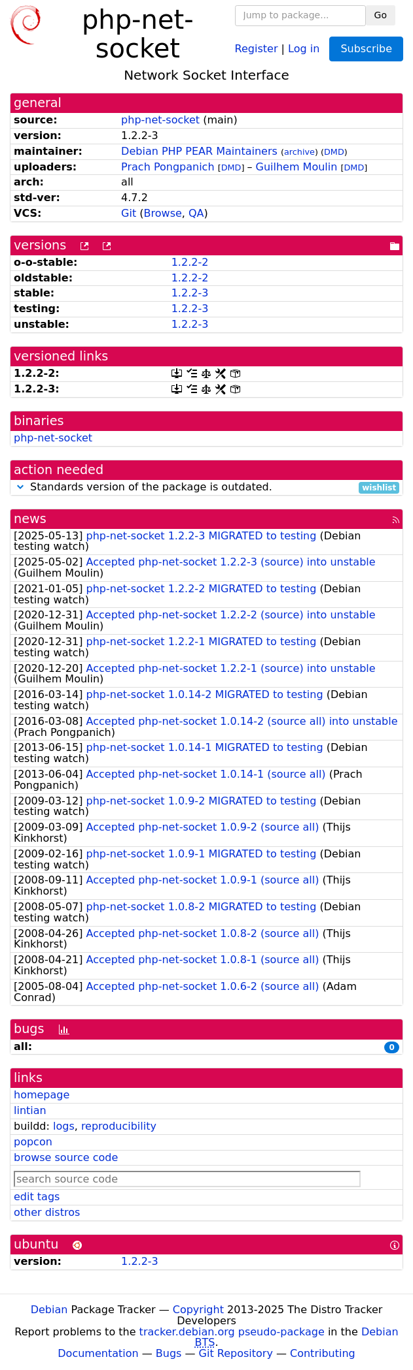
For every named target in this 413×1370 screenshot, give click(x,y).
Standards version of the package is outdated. (206, 487)
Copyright (198, 1309)
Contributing (322, 1353)
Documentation (98, 1353)
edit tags (37, 1196)
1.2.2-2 (190, 262)
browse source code (66, 1157)
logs (64, 1126)
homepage (41, 1095)
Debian (49, 1309)
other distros (47, 1212)
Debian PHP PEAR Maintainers (199, 151)
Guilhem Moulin (297, 167)
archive (299, 152)
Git (128, 213)
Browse (163, 213)
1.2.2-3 (190, 293)
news (30, 518)
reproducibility (118, 1126)
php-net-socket (160, 120)
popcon (33, 1142)
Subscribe (366, 48)
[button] (20, 487)
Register (256, 48)
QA (196, 213)
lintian (30, 1110)
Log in (303, 48)
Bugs (169, 1353)
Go (380, 15)
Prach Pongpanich (167, 167)
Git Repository (236, 1353)
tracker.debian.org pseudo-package (232, 1332)
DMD (334, 152)
